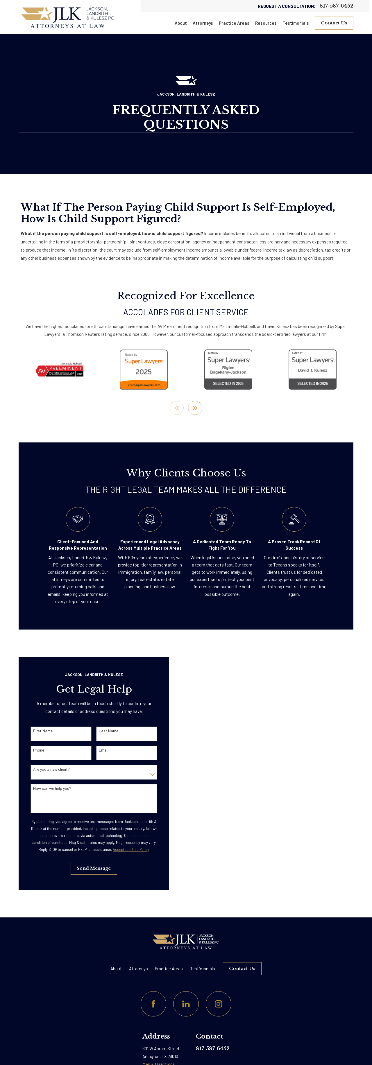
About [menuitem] (181, 23)
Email (96, 750)
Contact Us (334, 23)
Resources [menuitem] (266, 23)
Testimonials (202, 968)
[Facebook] (153, 1004)
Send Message (87, 868)
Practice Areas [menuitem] (234, 23)
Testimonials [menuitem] (295, 23)
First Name (36, 731)
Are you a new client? (44, 769)
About (116, 968)
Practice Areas (169, 968)
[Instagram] (218, 1004)
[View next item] (195, 408)
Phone (31, 750)
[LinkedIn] (186, 1004)
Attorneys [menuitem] (203, 23)
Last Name (101, 731)
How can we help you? (45, 788)
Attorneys (138, 968)
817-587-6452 (336, 6)
